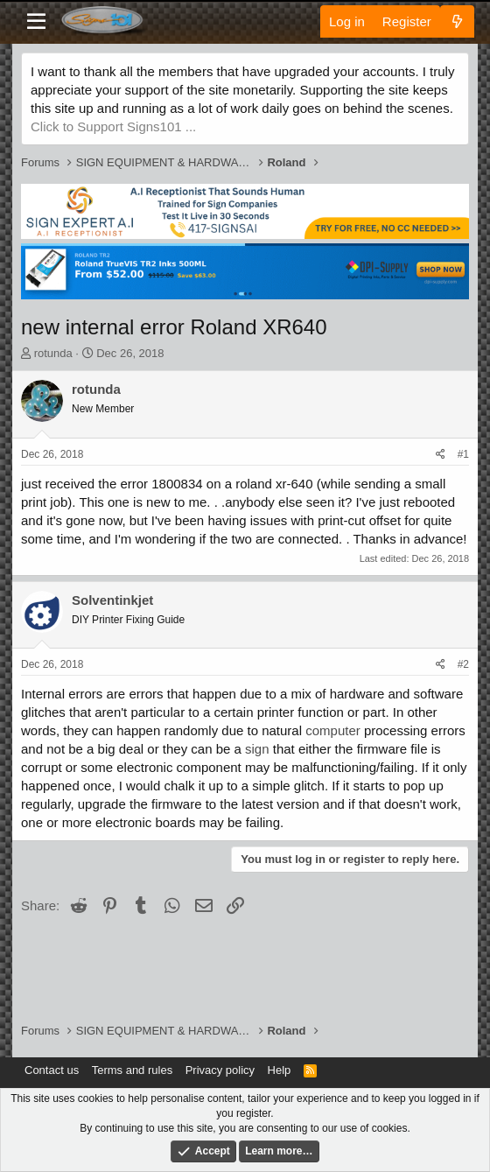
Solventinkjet (112, 600)
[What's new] (457, 21)
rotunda (53, 353)
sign (257, 748)
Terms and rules (132, 1070)
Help (279, 1070)
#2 (463, 664)
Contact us (51, 1070)
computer (332, 730)
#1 (463, 454)
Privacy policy (220, 1070)
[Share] (441, 455)
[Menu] (36, 22)
